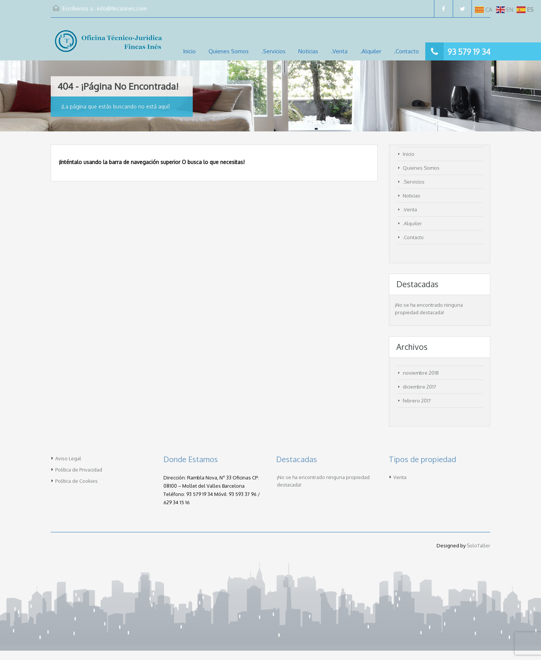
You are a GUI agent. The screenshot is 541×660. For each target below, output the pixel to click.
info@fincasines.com (122, 8)
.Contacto (406, 51)
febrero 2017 (417, 401)
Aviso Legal (68, 458)
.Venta (339, 51)
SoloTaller (478, 545)
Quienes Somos (229, 51)
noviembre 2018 (421, 373)
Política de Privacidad (78, 470)
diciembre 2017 (419, 387)
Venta (400, 477)
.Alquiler (370, 51)
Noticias (308, 51)
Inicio (189, 51)
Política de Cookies (76, 481)
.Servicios (273, 51)
